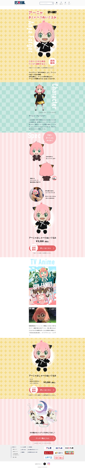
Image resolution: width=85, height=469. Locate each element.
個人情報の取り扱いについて (33, 449)
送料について (15, 449)
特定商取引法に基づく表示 (32, 452)
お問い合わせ (23, 449)
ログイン (56, 3)
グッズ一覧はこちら (45, 438)
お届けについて (15, 451)
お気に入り (61, 3)
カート (65, 3)
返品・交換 (14, 457)
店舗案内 (22, 452)
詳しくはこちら (42, 248)
